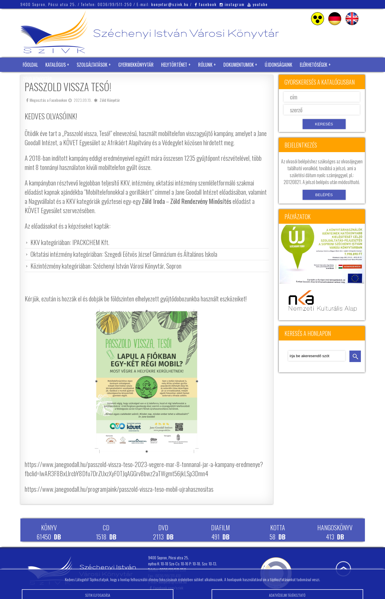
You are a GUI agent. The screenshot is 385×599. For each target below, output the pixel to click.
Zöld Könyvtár (37, 79)
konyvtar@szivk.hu (170, 4)
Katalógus (55, 64)
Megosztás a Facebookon (46, 100)
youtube (257, 4)
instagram (232, 4)
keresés (355, 356)
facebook (206, 4)
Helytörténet (174, 64)
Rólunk (205, 64)
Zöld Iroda (153, 201)
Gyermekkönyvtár (136, 64)
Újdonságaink (278, 64)
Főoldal (30, 64)
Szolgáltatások (92, 64)
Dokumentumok (238, 64)
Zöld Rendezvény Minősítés (200, 201)
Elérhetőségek (313, 64)
